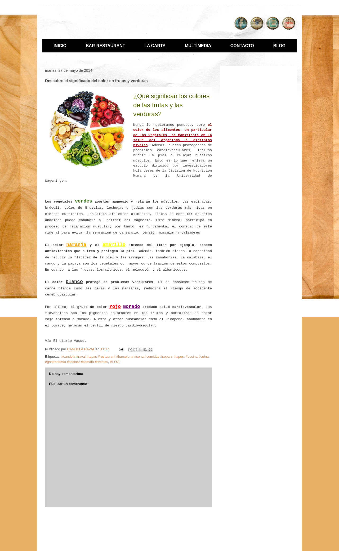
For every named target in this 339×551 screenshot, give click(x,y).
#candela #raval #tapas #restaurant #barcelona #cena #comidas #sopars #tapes (122, 357)
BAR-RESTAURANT (105, 45)
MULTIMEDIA (198, 45)
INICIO (59, 45)
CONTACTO (242, 45)
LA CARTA (155, 45)
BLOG (279, 45)
